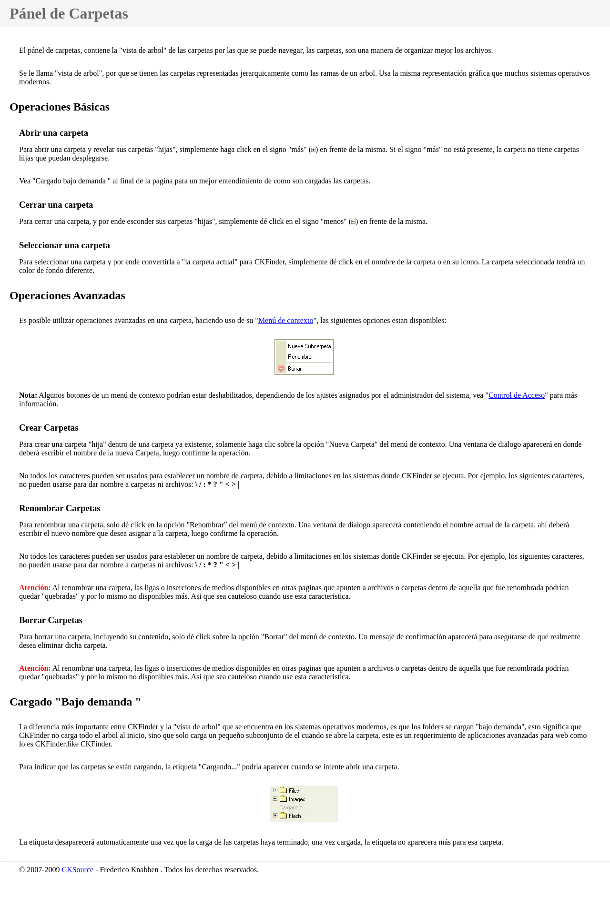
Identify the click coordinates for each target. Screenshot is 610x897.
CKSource (77, 870)
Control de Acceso (516, 395)
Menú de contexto (286, 320)
